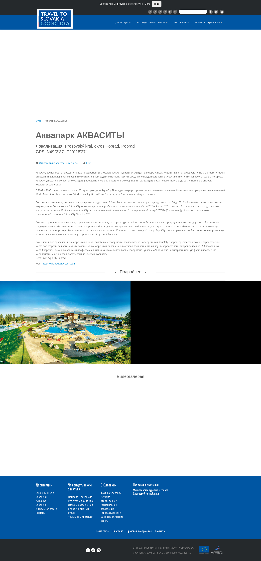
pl (170, 11)
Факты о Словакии (111, 492)
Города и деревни (111, 512)
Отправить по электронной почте (58, 163)
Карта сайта (102, 531)
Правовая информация (139, 531)
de (160, 11)
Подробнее (130, 271)
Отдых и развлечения (80, 504)
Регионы (40, 512)
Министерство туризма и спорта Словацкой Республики (150, 491)
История (105, 496)
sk (150, 11)
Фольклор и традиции (80, 516)
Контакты (160, 531)
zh (175, 11)
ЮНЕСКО (41, 500)
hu (165, 11)
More (147, 3)
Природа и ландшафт (80, 496)
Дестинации (123, 22)
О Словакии (181, 22)
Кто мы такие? (109, 500)
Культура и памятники (81, 500)
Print (88, 163)
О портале (117, 531)
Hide (156, 3)
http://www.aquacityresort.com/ (59, 263)
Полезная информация (208, 22)
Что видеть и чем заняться (152, 22)
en (155, 11)
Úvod (38, 120)
